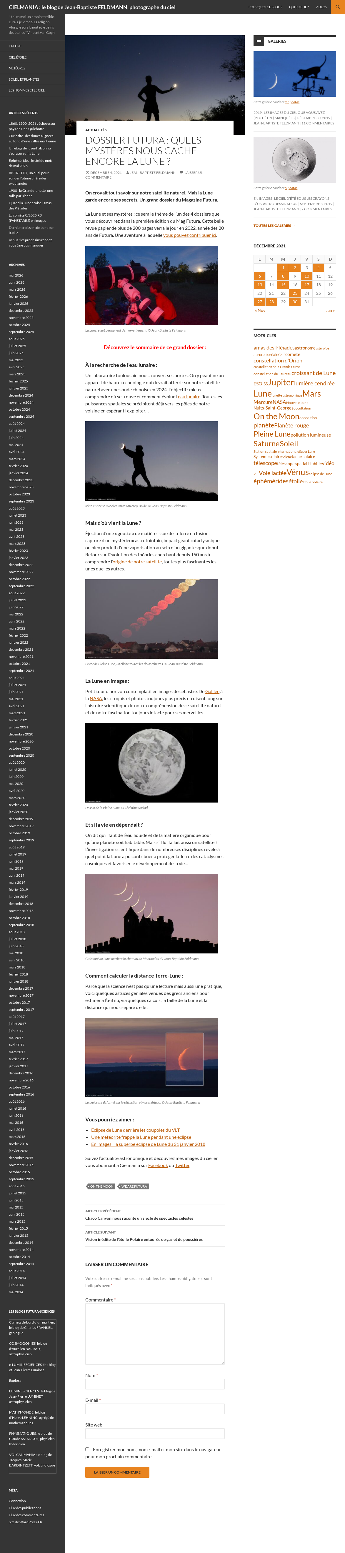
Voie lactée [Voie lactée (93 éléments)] (272, 472)
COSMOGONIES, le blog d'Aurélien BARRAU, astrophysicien (28, 1348)
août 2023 (17, 508)
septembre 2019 (21, 840)
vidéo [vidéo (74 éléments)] (328, 463)
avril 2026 (16, 282)
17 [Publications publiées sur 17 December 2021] (306, 284)
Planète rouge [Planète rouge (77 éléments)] (291, 425)
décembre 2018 (21, 903)
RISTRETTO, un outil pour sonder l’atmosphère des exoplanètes (29, 178)
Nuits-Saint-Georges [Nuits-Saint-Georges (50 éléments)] (274, 407)
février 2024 (18, 466)
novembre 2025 (21, 317)
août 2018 (17, 932)
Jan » (330, 310)
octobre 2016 (19, 1087)
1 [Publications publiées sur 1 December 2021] (283, 267)
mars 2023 (17, 543)
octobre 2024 (19, 409)
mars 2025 (17, 374)
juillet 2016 (17, 1108)
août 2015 (17, 1186)
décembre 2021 (21, 649)
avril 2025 (16, 367)
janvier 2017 (18, 1066)
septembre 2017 (21, 1009)
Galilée (212, 691)
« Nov (260, 310)
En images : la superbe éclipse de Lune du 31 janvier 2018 (148, 1144)
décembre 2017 (21, 988)
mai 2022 (16, 614)
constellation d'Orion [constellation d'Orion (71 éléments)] (278, 360)
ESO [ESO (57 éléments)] (258, 383)
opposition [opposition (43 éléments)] (308, 417)
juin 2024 (16, 437)
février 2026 (18, 296)
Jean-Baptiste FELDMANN (153, 172)
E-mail (93, 1400)
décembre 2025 (21, 310)
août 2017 (17, 1016)
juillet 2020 (17, 769)
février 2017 (18, 1059)
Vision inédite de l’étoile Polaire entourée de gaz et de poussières (155, 1235)
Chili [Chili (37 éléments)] (281, 354)
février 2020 (18, 805)
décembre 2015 (21, 1158)
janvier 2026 (18, 303)
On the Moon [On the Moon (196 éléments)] (276, 416)
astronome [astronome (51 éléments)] (305, 347)
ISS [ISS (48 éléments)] (265, 383)
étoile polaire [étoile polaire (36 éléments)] (313, 482)
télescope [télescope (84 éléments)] (265, 463)
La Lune (15, 46)
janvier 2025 (18, 388)
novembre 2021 (21, 656)
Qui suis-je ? (299, 7)
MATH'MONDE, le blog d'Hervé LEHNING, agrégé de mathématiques (31, 1417)
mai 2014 (16, 1292)
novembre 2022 (21, 572)
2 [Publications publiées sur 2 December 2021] (295, 267)
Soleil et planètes (24, 79)
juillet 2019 (17, 854)
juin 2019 (16, 861)
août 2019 (17, 847)
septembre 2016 (21, 1094)
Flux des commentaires (26, 1515)
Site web (93, 1424)
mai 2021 (16, 699)
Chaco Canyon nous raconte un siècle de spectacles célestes (155, 1214)
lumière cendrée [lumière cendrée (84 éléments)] (314, 383)
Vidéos (321, 7)
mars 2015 (17, 1221)
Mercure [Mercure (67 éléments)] (263, 402)
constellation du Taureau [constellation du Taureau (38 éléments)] (272, 374)
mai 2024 (16, 444)
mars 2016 (17, 1136)
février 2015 (18, 1228)
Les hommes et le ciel (27, 90)
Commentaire (100, 1299)
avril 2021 (16, 706)
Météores (17, 68)
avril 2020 (16, 790)
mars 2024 (17, 459)
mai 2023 (16, 529)
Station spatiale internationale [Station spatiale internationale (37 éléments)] (276, 451)
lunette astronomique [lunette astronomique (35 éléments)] (287, 395)
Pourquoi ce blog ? (265, 7)
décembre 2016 (21, 1073)
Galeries (277, 41)
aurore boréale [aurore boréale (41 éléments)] (266, 354)
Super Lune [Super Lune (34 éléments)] (307, 451)
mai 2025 (16, 360)
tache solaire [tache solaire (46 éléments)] (303, 456)
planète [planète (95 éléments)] (264, 425)
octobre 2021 (19, 663)
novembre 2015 (21, 1165)
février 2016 (18, 1143)
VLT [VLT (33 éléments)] (256, 474)
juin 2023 (16, 522)
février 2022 (18, 635)
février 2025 (18, 381)
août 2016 (17, 1101)
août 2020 (17, 762)
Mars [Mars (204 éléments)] (311, 393)
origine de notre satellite (137, 561)
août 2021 (17, 677)
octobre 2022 (19, 579)
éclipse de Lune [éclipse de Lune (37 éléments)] (320, 474)
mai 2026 (16, 275)
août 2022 (17, 593)
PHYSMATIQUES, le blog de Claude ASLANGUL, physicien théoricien (32, 1438)
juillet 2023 (17, 515)
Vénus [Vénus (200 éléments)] (297, 472)
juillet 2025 (17, 346)
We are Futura (134, 1186)
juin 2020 (16, 776)
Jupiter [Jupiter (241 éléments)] (281, 382)
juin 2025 (16, 353)
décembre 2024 (21, 395)
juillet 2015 (17, 1193)
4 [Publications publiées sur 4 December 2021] (318, 267)
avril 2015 (16, 1214)
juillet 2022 (17, 600)
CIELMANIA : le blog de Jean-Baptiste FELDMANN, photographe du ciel (92, 7)
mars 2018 (17, 967)
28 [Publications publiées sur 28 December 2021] (271, 301)
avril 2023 (16, 536)
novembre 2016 (21, 1080)
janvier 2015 (18, 1235)
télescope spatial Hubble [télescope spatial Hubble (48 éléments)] (299, 463)
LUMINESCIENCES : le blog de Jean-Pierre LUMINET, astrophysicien (32, 1396)
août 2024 (17, 423)
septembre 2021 (21, 670)
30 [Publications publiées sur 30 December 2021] (295, 301)
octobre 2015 (19, 1172)
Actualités (96, 130)
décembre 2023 (21, 480)
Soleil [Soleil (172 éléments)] (289, 443)
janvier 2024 (18, 473)
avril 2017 (16, 1045)
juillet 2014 (17, 1278)
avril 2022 (16, 621)
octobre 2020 (19, 748)
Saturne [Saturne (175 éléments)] (267, 443)
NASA (96, 698)
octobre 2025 (19, 324)
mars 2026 (17, 289)
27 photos (292, 102)
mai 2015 (16, 1207)
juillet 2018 (17, 939)
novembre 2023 (21, 487)
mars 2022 (17, 628)
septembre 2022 (21, 586)
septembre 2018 (21, 925)
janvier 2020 (18, 812)
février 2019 (18, 889)
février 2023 (18, 550)
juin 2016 (16, 1115)
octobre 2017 (19, 1002)
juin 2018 (16, 946)
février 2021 (18, 720)
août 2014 (17, 1271)
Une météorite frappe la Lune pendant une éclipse (141, 1137)
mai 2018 (16, 953)
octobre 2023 (19, 494)
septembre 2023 (21, 501)
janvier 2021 (18, 727)
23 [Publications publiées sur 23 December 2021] (295, 293)
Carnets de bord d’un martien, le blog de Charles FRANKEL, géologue (32, 1327)
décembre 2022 (21, 564)
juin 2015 (16, 1200)
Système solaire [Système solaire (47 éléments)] (268, 456)
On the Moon (101, 1186)
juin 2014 (16, 1285)
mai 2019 (16, 868)
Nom (91, 1375)
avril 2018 (16, 960)
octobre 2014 (19, 1256)
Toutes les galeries (274, 225)
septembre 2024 (21, 416)
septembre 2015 (21, 1179)
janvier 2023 (18, 557)
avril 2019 (16, 875)
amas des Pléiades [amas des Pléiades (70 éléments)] (274, 347)
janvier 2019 (18, 896)
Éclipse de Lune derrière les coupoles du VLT (135, 1130)
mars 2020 (17, 797)
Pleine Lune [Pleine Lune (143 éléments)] (272, 434)
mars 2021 (17, 713)
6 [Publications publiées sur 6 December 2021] (260, 276)
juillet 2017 (17, 1023)
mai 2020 (16, 783)
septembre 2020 (21, 755)
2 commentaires (316, 209)
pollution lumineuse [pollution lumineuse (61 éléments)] (311, 434)
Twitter (182, 1165)
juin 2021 (16, 692)
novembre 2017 (21, 995)
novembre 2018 (21, 910)
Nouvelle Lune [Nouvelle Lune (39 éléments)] (297, 402)
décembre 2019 (21, 819)
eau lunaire (189, 396)
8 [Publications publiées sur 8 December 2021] (283, 276)
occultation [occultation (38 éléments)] (302, 408)
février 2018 (18, 974)
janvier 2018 (18, 981)
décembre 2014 (21, 1242)
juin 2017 (16, 1030)
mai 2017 (16, 1038)
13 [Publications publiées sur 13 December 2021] (259, 284)
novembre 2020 (21, 741)
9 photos (291, 188)
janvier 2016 (18, 1150)
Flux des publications (25, 1508)
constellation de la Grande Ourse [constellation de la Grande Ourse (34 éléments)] (277, 367)
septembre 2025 (21, 331)
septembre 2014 (21, 1263)
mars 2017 (17, 1052)
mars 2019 (17, 882)
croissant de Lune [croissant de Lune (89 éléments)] (313, 372)
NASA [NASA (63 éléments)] (279, 402)
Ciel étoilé (17, 57)
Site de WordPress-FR (25, 1522)
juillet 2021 (17, 685)
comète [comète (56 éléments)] (292, 354)
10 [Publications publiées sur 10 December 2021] (306, 276)
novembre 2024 (21, 402)
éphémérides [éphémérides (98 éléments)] (271, 481)
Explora (15, 1380)
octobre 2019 (19, 833)
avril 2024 (16, 452)
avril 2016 (16, 1129)
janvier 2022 (18, 642)
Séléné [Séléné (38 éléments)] (287, 457)
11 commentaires (317, 123)
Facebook (158, 1165)
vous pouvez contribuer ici (189, 235)
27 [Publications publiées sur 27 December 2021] (259, 301)
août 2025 (17, 339)
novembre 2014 (21, 1249)
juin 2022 (16, 607)
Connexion (17, 1501)
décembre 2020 (21, 734)
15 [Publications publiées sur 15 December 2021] (283, 284)
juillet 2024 (17, 430)
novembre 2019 (21, 826)
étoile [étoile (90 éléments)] (296, 481)
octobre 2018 (19, 918)
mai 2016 (16, 1122)
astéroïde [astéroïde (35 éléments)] (322, 348)
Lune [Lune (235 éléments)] (263, 393)
